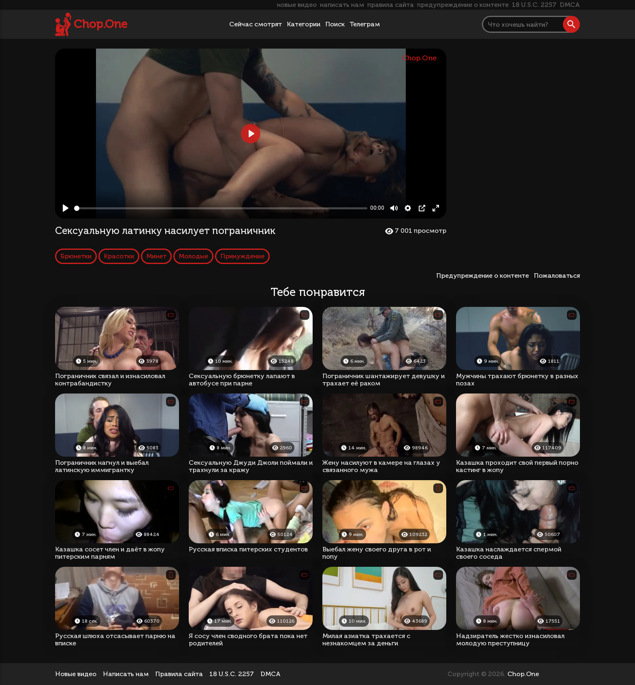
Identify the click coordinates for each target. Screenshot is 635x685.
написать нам (342, 5)
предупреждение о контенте (463, 5)
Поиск (335, 24)
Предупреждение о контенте (484, 275)
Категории (303, 24)
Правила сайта (179, 674)
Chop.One (100, 24)
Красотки (119, 256)
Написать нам (126, 674)
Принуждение (242, 256)
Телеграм (364, 24)
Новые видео (75, 674)
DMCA (570, 5)
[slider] (220, 208)
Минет (156, 256)
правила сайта (390, 5)
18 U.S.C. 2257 (534, 5)
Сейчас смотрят (255, 24)
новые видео (297, 5)
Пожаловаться (557, 275)
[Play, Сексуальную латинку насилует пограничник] (65, 208)
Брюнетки (76, 256)
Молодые (193, 256)
